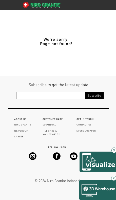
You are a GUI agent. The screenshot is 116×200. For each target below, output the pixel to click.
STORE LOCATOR (86, 130)
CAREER (19, 136)
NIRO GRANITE (22, 124)
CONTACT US (83, 124)
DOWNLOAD (49, 124)
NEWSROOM (21, 130)
